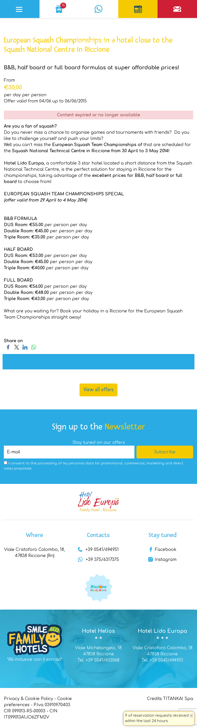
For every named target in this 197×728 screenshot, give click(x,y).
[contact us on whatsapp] (98, 6)
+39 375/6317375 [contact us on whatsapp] (98, 559)
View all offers (98, 390)
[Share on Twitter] (16, 347)
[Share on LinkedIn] (25, 347)
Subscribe (164, 452)
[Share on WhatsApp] (33, 347)
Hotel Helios (98, 631)
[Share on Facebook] (8, 347)
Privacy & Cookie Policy (28, 698)
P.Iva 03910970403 (52, 705)
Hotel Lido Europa (162, 631)
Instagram (162, 559)
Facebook (162, 549)
